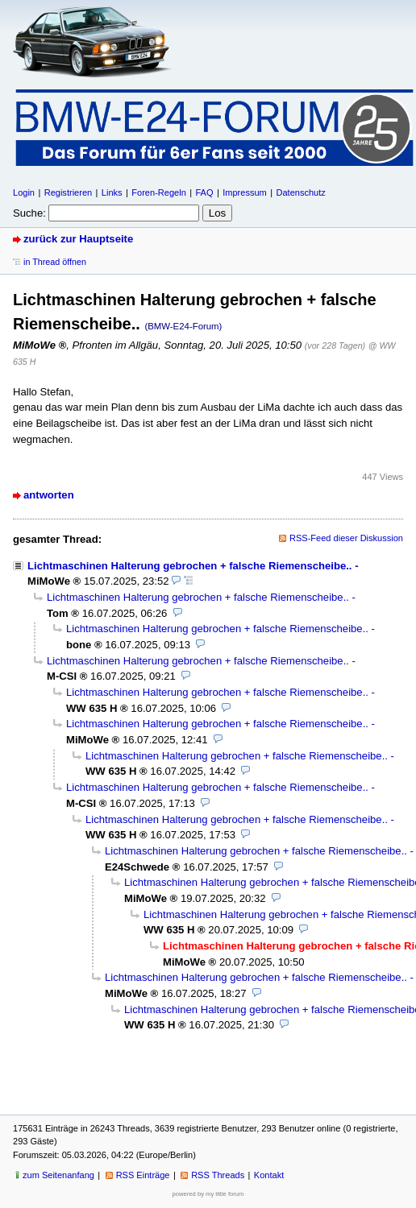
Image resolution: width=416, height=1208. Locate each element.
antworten (48, 495)
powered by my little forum (208, 1194)
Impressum (245, 192)
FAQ (204, 192)
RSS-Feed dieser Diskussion (346, 538)
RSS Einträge (143, 1175)
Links (112, 192)
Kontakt (269, 1175)
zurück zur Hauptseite (78, 239)
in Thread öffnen (54, 262)
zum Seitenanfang (58, 1175)
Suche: (29, 213)
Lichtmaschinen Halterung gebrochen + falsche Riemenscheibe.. (189, 566)
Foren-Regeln (158, 192)
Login (24, 192)
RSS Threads (217, 1175)
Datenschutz (300, 192)
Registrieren (68, 192)
